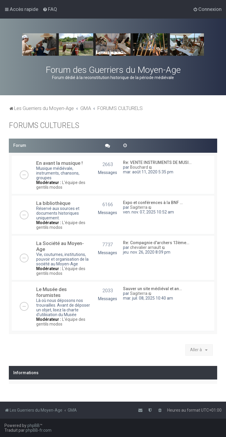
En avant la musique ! (59, 163)
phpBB (33, 425)
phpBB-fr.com (38, 430)
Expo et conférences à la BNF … (153, 202)
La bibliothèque (53, 203)
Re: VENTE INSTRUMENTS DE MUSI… (157, 162)
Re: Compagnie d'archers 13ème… (156, 242)
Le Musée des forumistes (51, 292)
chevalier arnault (145, 247)
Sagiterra (138, 207)
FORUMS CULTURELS (44, 125)
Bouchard (139, 167)
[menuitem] (50, 9)
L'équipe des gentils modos (60, 185)
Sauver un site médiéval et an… (152, 288)
